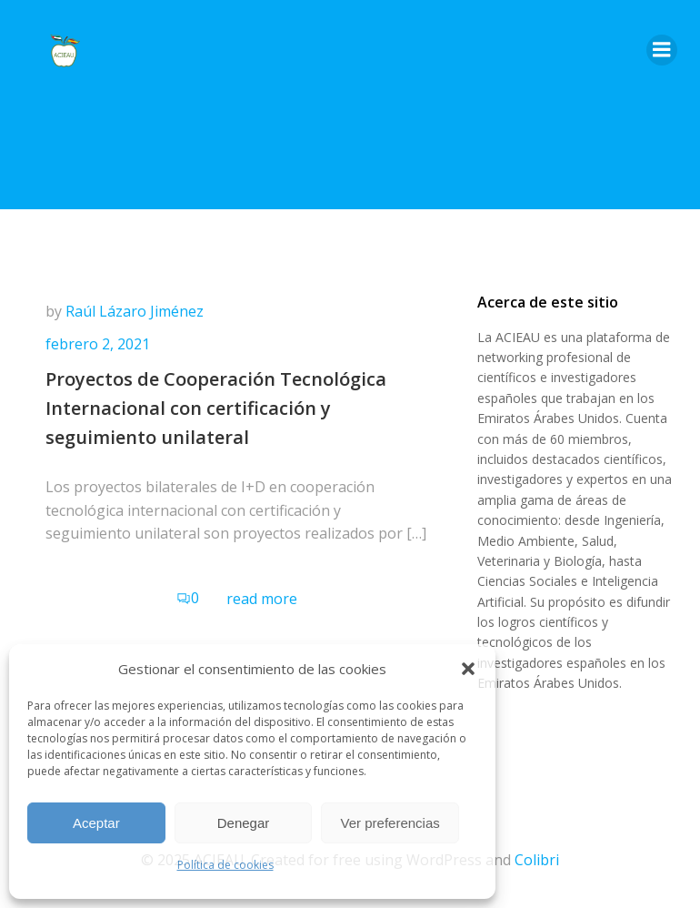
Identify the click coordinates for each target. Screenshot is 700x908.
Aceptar (96, 823)
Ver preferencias (390, 823)
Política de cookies (225, 865)
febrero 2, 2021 (97, 344)
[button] (468, 669)
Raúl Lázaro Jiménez (134, 311)
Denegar (243, 823)
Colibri (537, 860)
